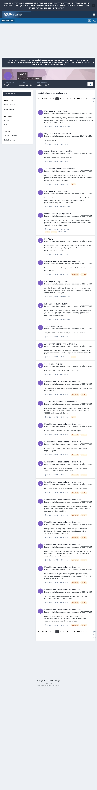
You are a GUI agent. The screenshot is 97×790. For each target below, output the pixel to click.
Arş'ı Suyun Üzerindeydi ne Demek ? (60, 169)
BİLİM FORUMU (86, 136)
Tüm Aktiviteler (9, 94)
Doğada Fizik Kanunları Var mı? (58, 133)
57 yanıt (64, 162)
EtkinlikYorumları (10, 140)
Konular (7, 120)
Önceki (44, 99)
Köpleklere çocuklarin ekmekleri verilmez (62, 261)
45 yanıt (64, 184)
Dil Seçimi (41, 681)
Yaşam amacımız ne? (53, 326)
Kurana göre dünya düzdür (56, 111)
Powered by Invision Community (48, 685)
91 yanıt (64, 144)
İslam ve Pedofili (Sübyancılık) (57, 213)
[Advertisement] (29, 41)
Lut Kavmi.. (49, 239)
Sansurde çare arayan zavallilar (58, 151)
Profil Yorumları (9, 105)
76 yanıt (64, 274)
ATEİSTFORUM (86, 114)
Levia (52, 114)
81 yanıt (64, 337)
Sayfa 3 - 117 (94, 102)
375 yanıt (64, 229)
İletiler (6, 124)
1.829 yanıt (65, 126)
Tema (50, 681)
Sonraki (80, 99)
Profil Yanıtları (9, 109)
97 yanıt (64, 254)
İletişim (57, 681)
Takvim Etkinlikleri (10, 136)
